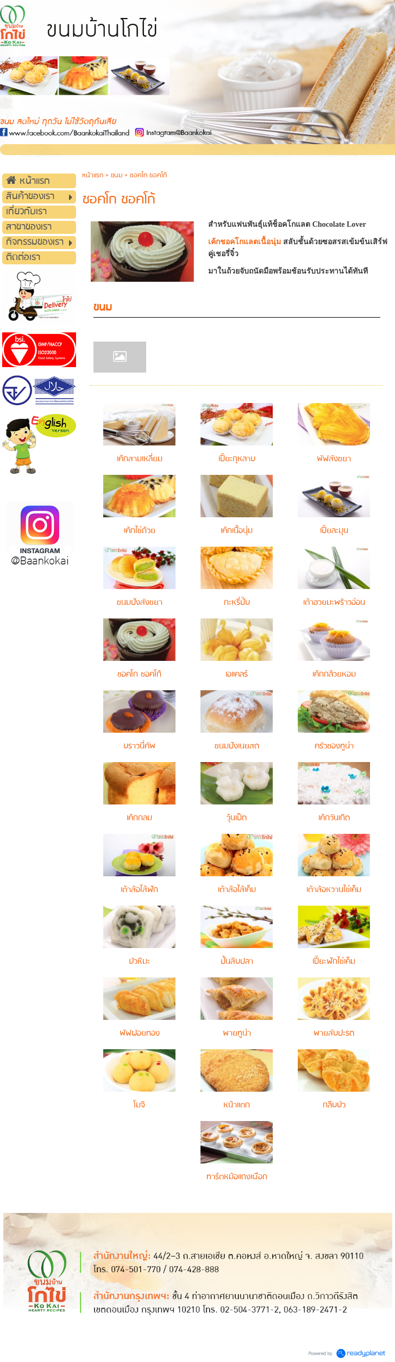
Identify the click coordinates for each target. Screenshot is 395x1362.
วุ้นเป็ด (237, 818)
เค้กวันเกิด (334, 818)
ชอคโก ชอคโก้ (139, 674)
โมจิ (139, 1105)
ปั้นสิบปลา (237, 961)
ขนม (116, 175)
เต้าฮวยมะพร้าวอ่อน (334, 602)
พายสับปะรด (334, 1033)
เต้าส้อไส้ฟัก (139, 889)
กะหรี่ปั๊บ (237, 602)
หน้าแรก (92, 175)
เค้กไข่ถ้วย (139, 530)
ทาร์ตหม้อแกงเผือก (236, 1177)
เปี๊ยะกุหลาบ (236, 459)
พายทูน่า (237, 1033)
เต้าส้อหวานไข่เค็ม (333, 889)
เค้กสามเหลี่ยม (139, 459)
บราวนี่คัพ (139, 746)
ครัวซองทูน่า (334, 746)
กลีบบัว (334, 1105)
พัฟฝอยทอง (140, 1033)
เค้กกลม (139, 818)
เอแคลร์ (236, 674)
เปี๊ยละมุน (334, 530)
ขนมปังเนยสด (237, 746)
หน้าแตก (236, 1105)
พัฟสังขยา (334, 459)
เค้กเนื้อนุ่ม (237, 530)
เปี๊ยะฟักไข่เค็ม (333, 961)
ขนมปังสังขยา (139, 602)
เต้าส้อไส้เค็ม (237, 889)
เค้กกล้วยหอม (334, 674)
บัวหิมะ (139, 961)
